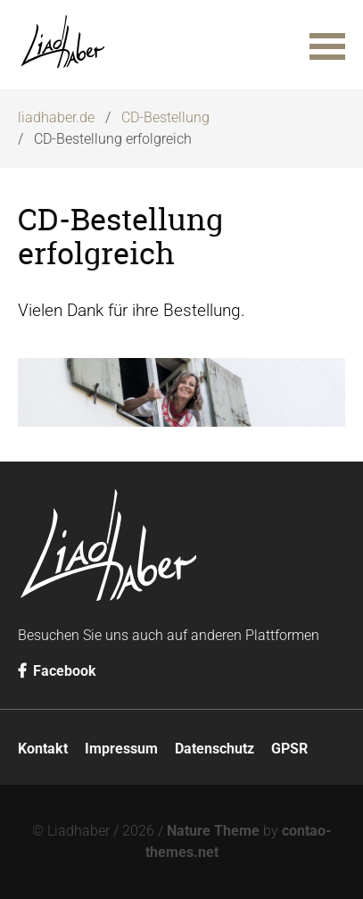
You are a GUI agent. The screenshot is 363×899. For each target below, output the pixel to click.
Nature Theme (213, 830)
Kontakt (43, 748)
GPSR (289, 748)
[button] (327, 44)
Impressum (121, 748)
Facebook (57, 670)
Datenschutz (214, 748)
